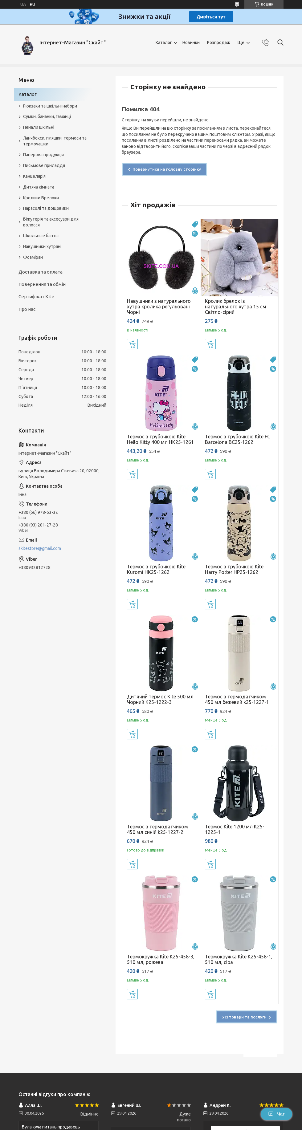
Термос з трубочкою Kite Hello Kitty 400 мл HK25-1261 (160, 439)
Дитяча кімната (38, 187)
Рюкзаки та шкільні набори (50, 106)
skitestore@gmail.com (39, 548)
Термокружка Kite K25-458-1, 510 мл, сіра (238, 959)
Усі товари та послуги (244, 1017)
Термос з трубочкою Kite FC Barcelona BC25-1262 (237, 439)
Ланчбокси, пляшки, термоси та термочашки (55, 141)
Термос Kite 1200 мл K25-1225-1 (234, 829)
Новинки (191, 42)
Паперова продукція (43, 154)
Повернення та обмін (42, 284)
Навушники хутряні (42, 246)
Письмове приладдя (44, 165)
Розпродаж (218, 42)
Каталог (164, 42)
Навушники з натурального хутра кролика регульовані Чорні (159, 306)
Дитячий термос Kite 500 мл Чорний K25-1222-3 (160, 699)
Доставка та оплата (40, 271)
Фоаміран (33, 257)
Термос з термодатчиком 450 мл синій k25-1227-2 (157, 829)
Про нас (26, 309)
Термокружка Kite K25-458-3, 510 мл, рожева (160, 959)
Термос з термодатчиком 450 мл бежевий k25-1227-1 (237, 699)
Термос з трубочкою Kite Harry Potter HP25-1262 (234, 569)
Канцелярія (34, 176)
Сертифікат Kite (36, 296)
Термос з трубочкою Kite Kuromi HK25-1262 (156, 569)
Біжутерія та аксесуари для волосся (51, 222)
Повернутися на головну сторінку (167, 169)
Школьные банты (41, 235)
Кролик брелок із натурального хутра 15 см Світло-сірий (235, 306)
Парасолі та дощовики (46, 208)
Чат (276, 1114)
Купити (132, 344)
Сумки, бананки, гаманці (47, 116)
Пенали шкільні (38, 127)
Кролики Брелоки (41, 197)
